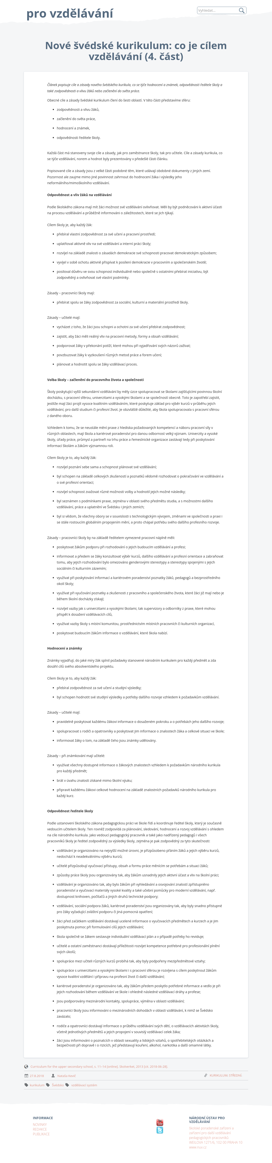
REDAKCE (40, 1129)
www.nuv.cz (198, 1147)
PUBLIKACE (41, 1134)
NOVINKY (40, 1124)
